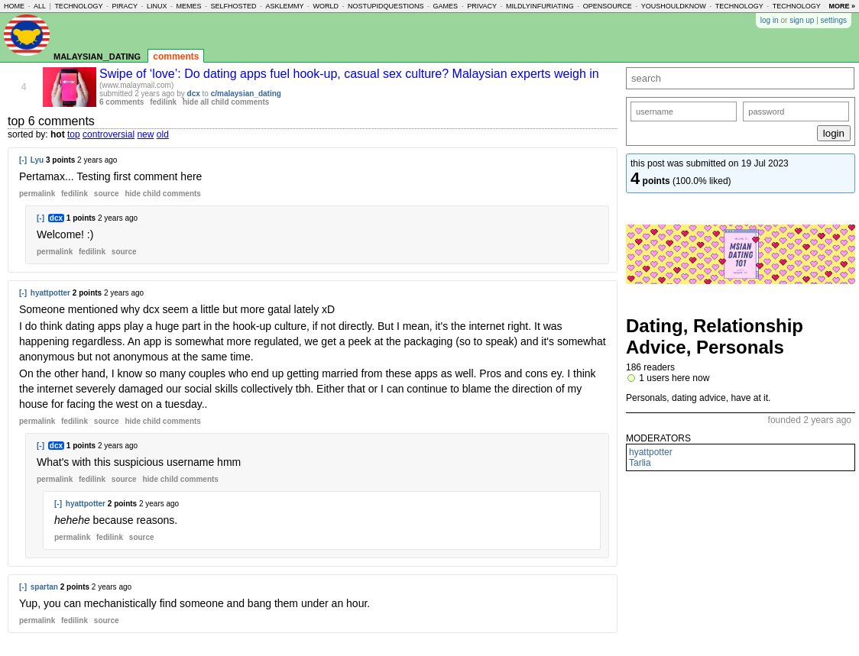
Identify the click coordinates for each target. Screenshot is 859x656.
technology (78, 6)
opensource (607, 6)
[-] (23, 160)
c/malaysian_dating (246, 93)
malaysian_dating (97, 55)
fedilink (163, 102)
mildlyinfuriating (540, 6)
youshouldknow (673, 6)
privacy (482, 6)
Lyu (37, 160)
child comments (162, 193)
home (14, 6)
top (73, 134)
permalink (37, 193)
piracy (125, 6)
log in (769, 20)
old (163, 134)
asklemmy (285, 6)
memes (188, 6)
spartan (44, 587)
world (326, 6)
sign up (801, 20)
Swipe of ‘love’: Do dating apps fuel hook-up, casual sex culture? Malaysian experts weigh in (349, 73)
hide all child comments (226, 102)
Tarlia (640, 462)
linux (157, 6)
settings (834, 20)
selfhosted (234, 6)
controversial (109, 134)
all (40, 6)
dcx (193, 93)
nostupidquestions (386, 6)
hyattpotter (50, 293)
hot (57, 134)
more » (841, 6)
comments (176, 56)
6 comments (121, 102)
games (446, 6)
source (106, 193)
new (145, 134)
